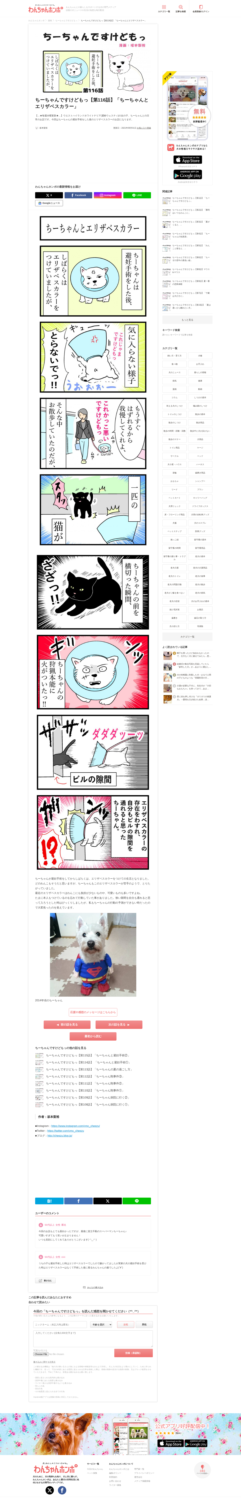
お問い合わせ (115, 1481)
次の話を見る (117, 1024)
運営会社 (138, 1477)
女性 (125, 1324)
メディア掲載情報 (142, 1481)
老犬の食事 (200, 576)
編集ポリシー (115, 1473)
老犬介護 (175, 568)
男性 (144, 1324)
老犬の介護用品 (200, 568)
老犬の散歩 (200, 584)
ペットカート (175, 498)
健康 (200, 381)
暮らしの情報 (200, 372)
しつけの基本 (200, 397)
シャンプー (200, 481)
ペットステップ (175, 531)
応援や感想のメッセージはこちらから (93, 1012)
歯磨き (175, 618)
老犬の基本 (200, 556)
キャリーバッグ (200, 498)
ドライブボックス (200, 506)
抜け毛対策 (175, 609)
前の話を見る (69, 1024)
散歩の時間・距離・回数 (175, 431)
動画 (200, 389)
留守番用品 (200, 548)
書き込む (48, 1280)
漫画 (175, 389)
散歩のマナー (175, 439)
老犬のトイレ (175, 576)
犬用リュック (175, 506)
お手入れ (200, 364)
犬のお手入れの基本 (200, 601)
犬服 (175, 523)
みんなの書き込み (95, 1287)
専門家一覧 (139, 1469)
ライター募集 (115, 1485)
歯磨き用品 (200, 473)
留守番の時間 (175, 548)
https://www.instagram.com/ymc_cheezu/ (75, 1126)
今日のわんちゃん (95, 1469)
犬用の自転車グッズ (200, 514)
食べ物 (175, 364)
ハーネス (200, 464)
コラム (175, 397)
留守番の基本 (200, 540)
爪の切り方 (175, 626)
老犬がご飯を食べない (175, 593)
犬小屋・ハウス (175, 464)
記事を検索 (181, 11)
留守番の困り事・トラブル (175, 558)
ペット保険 (92, 1473)
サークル (175, 456)
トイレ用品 (175, 448)
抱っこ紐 (175, 540)
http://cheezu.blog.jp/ (60, 1135)
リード (175, 489)
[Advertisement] (64, 154)
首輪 (175, 473)
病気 (175, 381)
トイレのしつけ (175, 414)
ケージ (200, 448)
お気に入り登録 (144, 128)
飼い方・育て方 (175, 356)
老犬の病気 (200, 593)
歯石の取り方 (200, 618)
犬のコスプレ (200, 523)
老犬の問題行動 (175, 584)
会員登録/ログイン (201, 11)
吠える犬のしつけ (175, 406)
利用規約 (113, 1477)
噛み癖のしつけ (200, 406)
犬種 (200, 356)
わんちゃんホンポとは (119, 1469)
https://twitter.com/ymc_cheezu (65, 1130)
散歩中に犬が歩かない (200, 431)
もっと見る (187, 319)
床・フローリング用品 (175, 514)
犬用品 (200, 439)
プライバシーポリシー (144, 1473)
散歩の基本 (200, 414)
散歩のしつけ (175, 422)
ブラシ (200, 489)
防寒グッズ (200, 531)
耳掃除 (200, 626)
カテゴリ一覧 (164, 11)
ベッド (200, 456)
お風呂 (200, 609)
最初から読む (93, 1036)
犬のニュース (175, 372)
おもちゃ (175, 481)
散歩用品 (200, 422)
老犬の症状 (175, 601)
